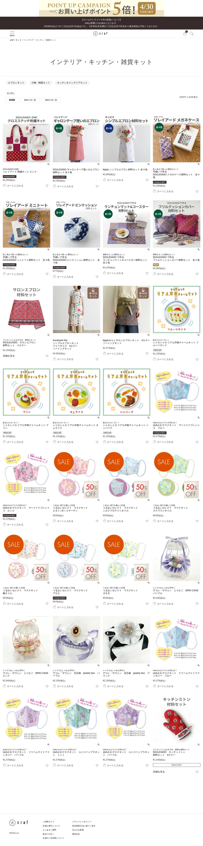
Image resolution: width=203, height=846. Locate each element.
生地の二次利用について (53, 838)
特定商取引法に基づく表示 (83, 826)
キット (19, 40)
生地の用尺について (51, 826)
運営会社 (76, 834)
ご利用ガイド (48, 822)
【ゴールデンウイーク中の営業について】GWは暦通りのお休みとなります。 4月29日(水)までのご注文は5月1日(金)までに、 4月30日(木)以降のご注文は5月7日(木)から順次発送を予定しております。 (101, 22)
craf (11, 40)
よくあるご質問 (49, 830)
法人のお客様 (78, 830)
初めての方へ (48, 834)
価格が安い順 (30, 100)
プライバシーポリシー (82, 822)
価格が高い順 (51, 100)
